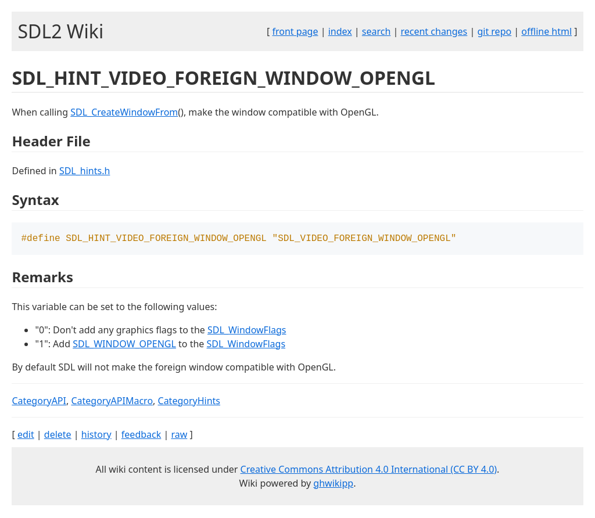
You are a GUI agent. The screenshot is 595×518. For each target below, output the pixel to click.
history (96, 435)
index (340, 31)
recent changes (433, 31)
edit (25, 435)
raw (179, 435)
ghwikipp (333, 484)
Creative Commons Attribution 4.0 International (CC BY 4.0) (369, 470)
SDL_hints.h (84, 170)
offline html (546, 31)
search (376, 31)
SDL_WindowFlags (246, 331)
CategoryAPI (39, 401)
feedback (141, 435)
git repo (494, 31)
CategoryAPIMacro (112, 401)
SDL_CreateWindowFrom (124, 112)
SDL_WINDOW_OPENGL (124, 345)
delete (57, 435)
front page (295, 31)
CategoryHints (189, 401)
